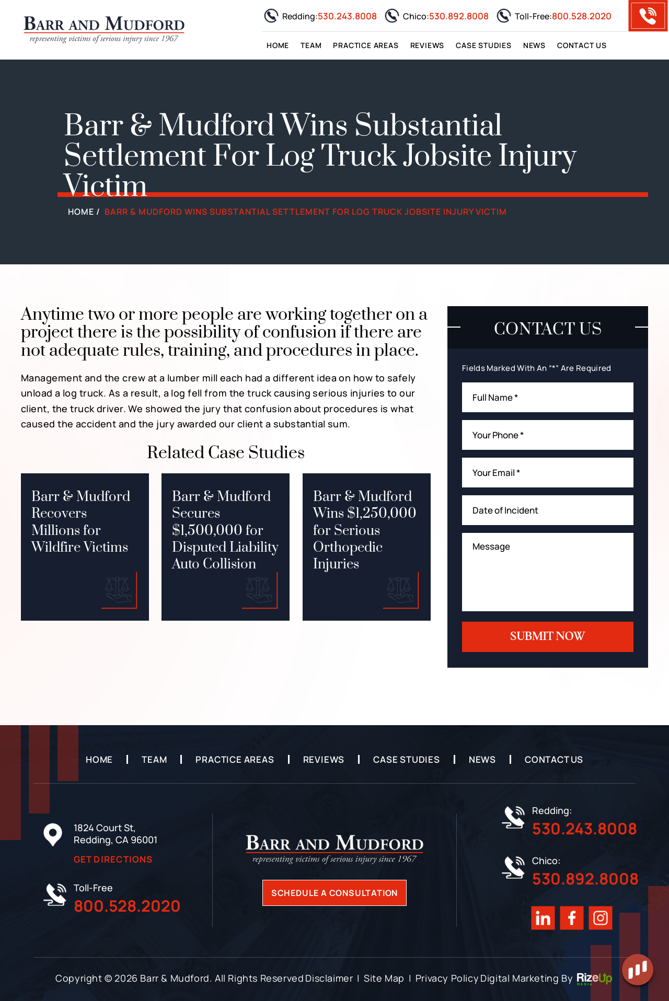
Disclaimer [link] (329, 978)
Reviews (427, 45)
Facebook (572, 918)
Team (311, 45)
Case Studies (484, 45)
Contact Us (582, 45)
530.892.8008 (459, 16)
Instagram (601, 918)
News (534, 45)
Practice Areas (365, 45)
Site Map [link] (384, 978)
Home (278, 45)
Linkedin (543, 918)
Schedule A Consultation (334, 893)
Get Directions (113, 859)
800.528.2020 (582, 16)
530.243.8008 (347, 16)
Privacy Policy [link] (447, 978)
